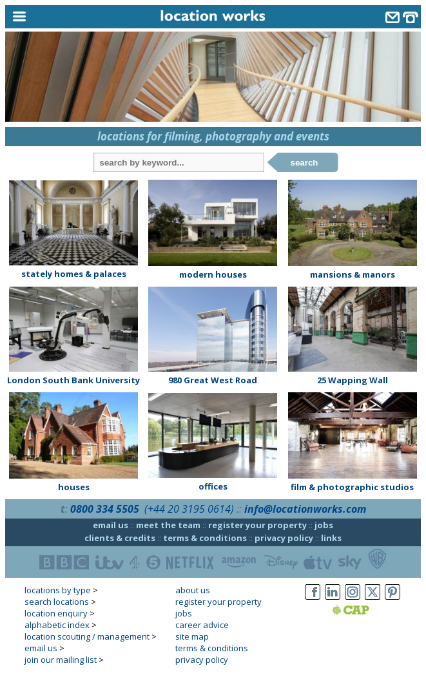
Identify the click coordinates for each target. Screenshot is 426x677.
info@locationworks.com (305, 509)
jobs (324, 525)
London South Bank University (73, 380)
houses (74, 487)
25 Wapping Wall (352, 380)
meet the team (168, 525)
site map (192, 636)
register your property (257, 525)
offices (213, 486)
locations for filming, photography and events (213, 136)
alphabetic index (57, 625)
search (304, 162)
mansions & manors (352, 274)
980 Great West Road (212, 380)
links (331, 538)
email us (110, 525)
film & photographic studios (352, 487)
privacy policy (284, 538)
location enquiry (56, 613)
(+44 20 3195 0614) (189, 509)
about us (192, 590)
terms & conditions (205, 538)
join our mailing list (60, 659)
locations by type (57, 590)
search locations (56, 601)
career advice (202, 625)
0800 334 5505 (104, 509)
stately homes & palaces (73, 274)
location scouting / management (87, 636)
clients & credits (119, 538)
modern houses (213, 274)
